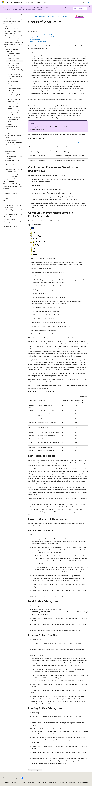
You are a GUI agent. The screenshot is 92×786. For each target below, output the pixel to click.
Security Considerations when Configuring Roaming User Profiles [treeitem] (15, 76)
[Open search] (84, 2)
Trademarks (72, 782)
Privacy (38, 782)
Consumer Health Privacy (49, 782)
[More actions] (86, 16)
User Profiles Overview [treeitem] (13, 58)
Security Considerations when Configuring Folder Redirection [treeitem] (14, 95)
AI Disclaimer (5, 782)
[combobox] (12, 18)
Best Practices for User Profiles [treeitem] (14, 82)
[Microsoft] (3, 2)
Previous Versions (15, 782)
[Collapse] (21, 14)
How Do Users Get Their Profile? (38, 41)
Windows (34, 16)
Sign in (88, 2)
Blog (23, 782)
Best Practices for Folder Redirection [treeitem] (14, 100)
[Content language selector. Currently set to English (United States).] (10, 778)
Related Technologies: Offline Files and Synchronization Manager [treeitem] (15, 106)
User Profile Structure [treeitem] (13, 61)
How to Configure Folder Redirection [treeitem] (14, 89)
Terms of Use (63, 782)
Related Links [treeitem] (11, 124)
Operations (42, 16)
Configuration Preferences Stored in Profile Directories (44, 37)
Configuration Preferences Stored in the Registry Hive (44, 34)
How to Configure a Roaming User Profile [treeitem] (15, 71)
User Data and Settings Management (57, 16)
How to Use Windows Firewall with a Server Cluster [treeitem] (13, 32)
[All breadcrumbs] (29, 16)
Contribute (31, 782)
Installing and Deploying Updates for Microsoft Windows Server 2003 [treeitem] (13, 211)
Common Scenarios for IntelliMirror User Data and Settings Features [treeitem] (15, 113)
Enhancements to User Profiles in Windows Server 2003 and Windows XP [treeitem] (15, 65)
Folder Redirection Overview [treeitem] (15, 85)
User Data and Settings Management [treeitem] (14, 55)
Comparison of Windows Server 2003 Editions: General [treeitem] (11, 23)
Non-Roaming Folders (35, 39)
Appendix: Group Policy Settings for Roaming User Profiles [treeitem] (15, 119)
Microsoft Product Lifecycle (49, 8)
